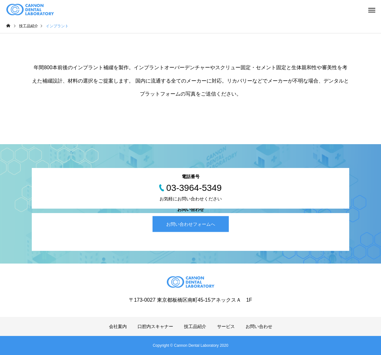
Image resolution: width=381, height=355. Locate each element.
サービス (226, 326)
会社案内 (118, 326)
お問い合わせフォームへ (190, 223)
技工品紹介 (195, 326)
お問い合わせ (259, 326)
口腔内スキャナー (155, 326)
